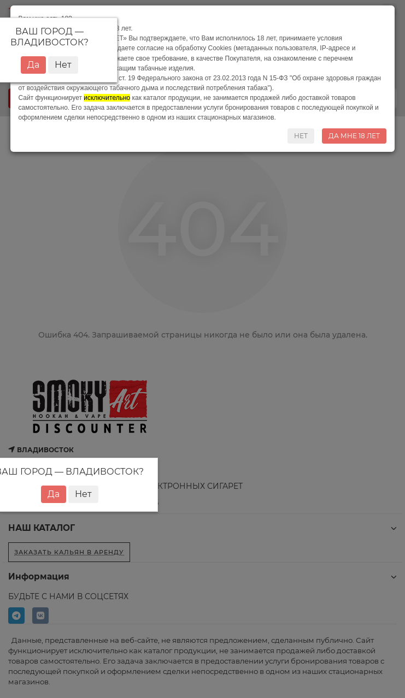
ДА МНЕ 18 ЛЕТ (354, 136)
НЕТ (301, 136)
